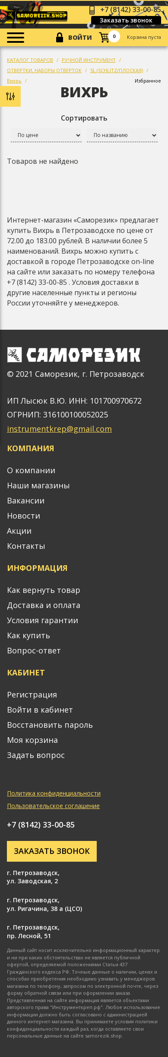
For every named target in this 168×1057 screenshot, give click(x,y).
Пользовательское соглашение (53, 806)
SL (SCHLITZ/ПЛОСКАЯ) (116, 70)
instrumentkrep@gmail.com (59, 428)
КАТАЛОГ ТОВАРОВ (30, 60)
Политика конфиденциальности (54, 793)
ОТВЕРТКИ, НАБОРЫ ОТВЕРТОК (44, 70)
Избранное (148, 80)
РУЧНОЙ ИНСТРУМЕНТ (89, 60)
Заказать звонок (126, 20)
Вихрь (14, 80)
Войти (80, 37)
